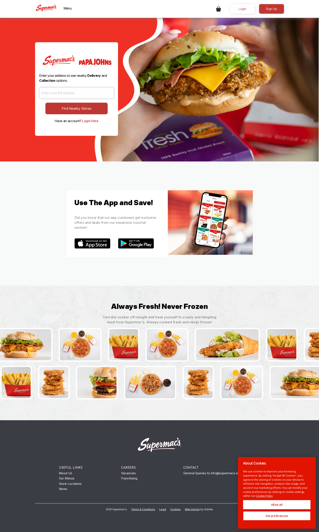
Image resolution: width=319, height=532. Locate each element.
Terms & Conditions (143, 509)
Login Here (90, 121)
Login (242, 9)
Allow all (276, 505)
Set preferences (276, 516)
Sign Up (271, 9)
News (63, 489)
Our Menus (66, 478)
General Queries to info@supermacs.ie (211, 473)
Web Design (192, 509)
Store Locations (70, 484)
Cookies (175, 509)
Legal (162, 509)
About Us (65, 473)
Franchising (129, 478)
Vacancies (128, 473)
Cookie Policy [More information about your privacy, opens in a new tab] (264, 496)
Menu (67, 8)
